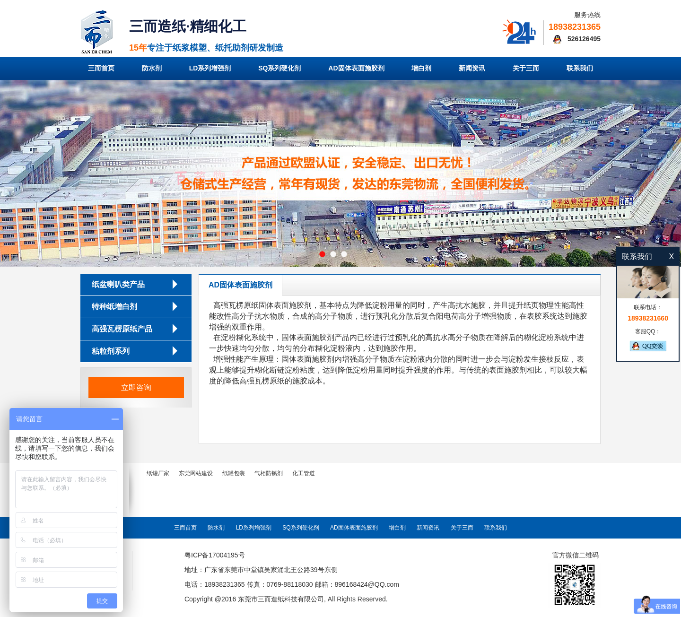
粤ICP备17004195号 (214, 555)
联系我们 (580, 68)
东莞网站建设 (196, 473)
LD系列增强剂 (210, 68)
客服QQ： (647, 339)
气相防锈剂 (268, 473)
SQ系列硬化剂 (279, 68)
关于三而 (526, 68)
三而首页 (101, 68)
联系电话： (648, 313)
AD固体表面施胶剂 (356, 68)
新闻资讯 (472, 68)
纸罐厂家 (158, 473)
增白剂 (421, 68)
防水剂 (152, 68)
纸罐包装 (233, 473)
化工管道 (303, 473)
